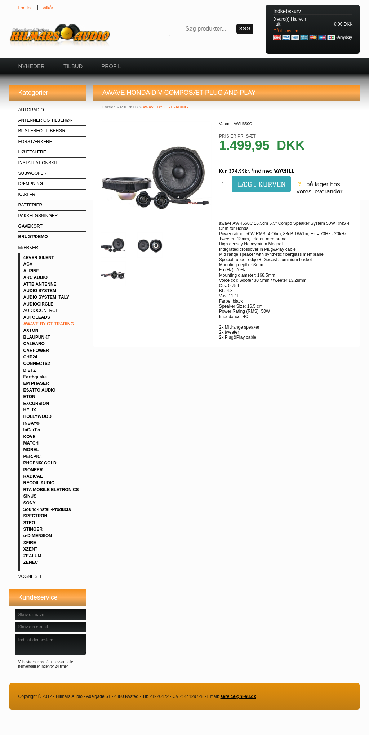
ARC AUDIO (35, 277)
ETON (29, 396)
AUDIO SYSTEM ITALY (46, 297)
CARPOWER (36, 350)
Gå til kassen (285, 31)
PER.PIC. (32, 456)
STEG (29, 522)
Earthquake (35, 376)
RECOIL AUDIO (39, 482)
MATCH (31, 443)
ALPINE (31, 270)
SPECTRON (35, 515)
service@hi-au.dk (238, 696)
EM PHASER (36, 383)
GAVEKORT (30, 226)
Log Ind (25, 7)
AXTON (31, 330)
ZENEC (30, 562)
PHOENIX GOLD (40, 463)
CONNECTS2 (36, 363)
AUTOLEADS (36, 317)
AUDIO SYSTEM (39, 290)
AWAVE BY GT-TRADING (48, 323)
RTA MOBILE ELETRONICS (51, 489)
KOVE (29, 436)
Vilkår (48, 7)
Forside (109, 107)
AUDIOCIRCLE (38, 304)
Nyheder (31, 66)
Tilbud (73, 66)
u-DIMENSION (37, 535)
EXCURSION (36, 403)
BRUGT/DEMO (33, 236)
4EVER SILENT (38, 257)
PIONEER (33, 469)
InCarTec (32, 429)
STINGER (33, 529)
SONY (29, 502)
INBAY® (31, 423)
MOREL (31, 449)
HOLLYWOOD (37, 416)
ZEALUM (32, 555)
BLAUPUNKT (36, 337)
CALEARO (34, 343)
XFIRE (29, 542)
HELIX (29, 410)
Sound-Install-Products (47, 509)
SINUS (30, 496)
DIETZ (29, 370)
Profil (111, 66)
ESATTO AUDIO (39, 390)
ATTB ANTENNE (40, 284)
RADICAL (33, 476)
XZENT (30, 549)
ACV (27, 264)
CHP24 (30, 357)
